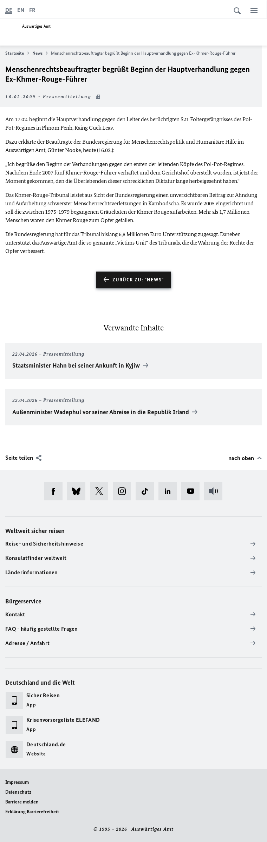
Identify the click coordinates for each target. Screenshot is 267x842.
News (40, 53)
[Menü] (254, 10)
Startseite (17, 53)
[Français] (32, 10)
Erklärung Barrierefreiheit (32, 812)
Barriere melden (22, 802)
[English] (20, 10)
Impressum (17, 782)
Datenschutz (18, 792)
